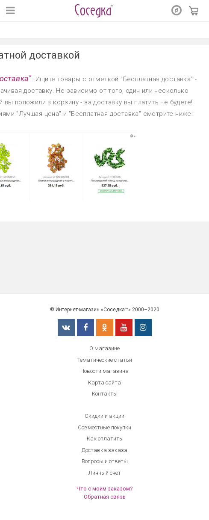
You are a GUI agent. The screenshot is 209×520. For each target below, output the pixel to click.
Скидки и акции (104, 416)
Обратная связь (105, 496)
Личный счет (104, 473)
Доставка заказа (104, 450)
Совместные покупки (104, 427)
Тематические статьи (104, 360)
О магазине (104, 348)
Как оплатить (104, 438)
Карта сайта (104, 382)
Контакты (105, 393)
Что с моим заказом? (105, 488)
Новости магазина (104, 371)
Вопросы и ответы (105, 461)
